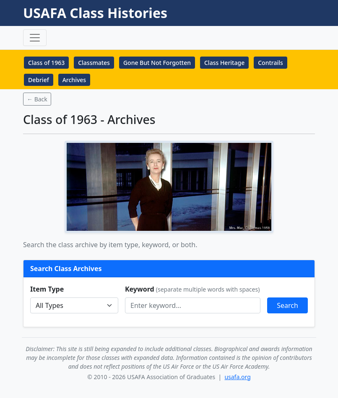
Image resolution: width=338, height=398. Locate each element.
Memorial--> (74, 305)
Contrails (270, 63)
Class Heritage (224, 63)
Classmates (94, 63)
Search (287, 305)
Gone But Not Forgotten (157, 63)
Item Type (47, 289)
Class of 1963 (46, 63)
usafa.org (237, 377)
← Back (37, 99)
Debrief (38, 80)
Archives (74, 80)
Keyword (192, 289)
